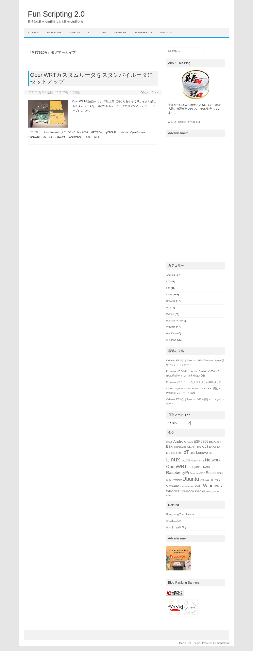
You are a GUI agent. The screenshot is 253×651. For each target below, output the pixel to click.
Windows (166, 32)
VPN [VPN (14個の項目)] (182, 486)
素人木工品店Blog (176, 527)
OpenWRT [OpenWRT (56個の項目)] (176, 466)
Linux (102, 32)
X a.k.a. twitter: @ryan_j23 (184, 121)
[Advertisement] (195, 198)
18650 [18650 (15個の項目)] (169, 442)
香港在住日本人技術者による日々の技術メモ (55, 21)
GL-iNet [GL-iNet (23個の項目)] (207, 446)
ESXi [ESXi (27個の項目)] (169, 446)
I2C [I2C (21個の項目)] (168, 452)
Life (168, 288)
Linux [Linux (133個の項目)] (173, 459)
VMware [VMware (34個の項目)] (172, 486)
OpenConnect (138, 132)
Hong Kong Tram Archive (180, 514)
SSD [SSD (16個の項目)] (168, 480)
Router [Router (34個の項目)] (211, 473)
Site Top (33, 32)
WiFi (96, 136)
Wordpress (222, 643)
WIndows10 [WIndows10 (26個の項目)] (174, 491)
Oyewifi (61, 136)
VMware (170, 326)
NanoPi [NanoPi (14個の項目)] (194, 460)
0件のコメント (150, 92)
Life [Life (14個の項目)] (210, 453)
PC (168, 307)
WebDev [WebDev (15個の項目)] (189, 486)
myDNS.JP (110, 132)
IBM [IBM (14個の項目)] (173, 453)
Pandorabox (74, 136)
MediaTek (82, 132)
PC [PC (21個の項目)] (190, 467)
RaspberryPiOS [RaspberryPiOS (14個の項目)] (197, 473)
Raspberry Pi (143, 32)
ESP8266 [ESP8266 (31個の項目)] (201, 441)
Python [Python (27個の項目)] (197, 467)
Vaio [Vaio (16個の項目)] (217, 480)
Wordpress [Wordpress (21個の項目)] (212, 491)
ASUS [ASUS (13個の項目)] (190, 442)
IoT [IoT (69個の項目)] (185, 452)
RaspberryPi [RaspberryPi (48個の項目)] (177, 472)
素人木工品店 (173, 520)
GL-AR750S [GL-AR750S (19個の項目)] (194, 446)
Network (120, 32)
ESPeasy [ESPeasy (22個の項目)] (215, 441)
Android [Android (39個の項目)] (179, 441)
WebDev (171, 333)
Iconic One (185, 643)
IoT (90, 32)
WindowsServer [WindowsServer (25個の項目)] (194, 491)
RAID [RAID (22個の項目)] (206, 467)
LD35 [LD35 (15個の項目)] (192, 453)
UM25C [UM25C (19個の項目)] (204, 479)
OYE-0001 (49, 136)
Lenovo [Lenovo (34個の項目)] (202, 453)
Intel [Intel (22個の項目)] (178, 452)
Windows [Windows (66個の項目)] (212, 485)
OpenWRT (34, 136)
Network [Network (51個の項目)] (213, 460)
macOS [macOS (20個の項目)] (185, 460)
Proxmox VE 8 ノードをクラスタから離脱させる (193, 382)
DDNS (71, 132)
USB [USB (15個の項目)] (212, 480)
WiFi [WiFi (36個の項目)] (198, 486)
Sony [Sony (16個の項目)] (220, 473)
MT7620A (96, 132)
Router (87, 136)
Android (74, 32)
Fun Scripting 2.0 (56, 14)
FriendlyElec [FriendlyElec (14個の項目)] (180, 447)
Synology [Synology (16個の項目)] (177, 480)
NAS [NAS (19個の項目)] (201, 460)
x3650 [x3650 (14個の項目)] (169, 495)
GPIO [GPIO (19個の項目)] (216, 446)
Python (170, 314)
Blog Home (53, 32)
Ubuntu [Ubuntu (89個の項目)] (190, 479)
